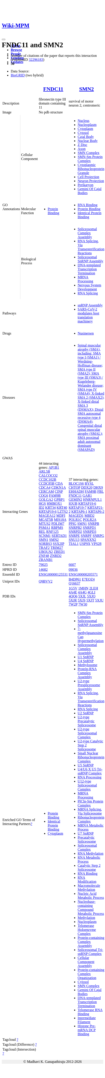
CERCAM (46, 491)
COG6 (43, 495)
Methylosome (87, 665)
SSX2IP (58, 544)
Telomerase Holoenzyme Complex (87, 930)
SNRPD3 (89, 532)
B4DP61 (75, 579)
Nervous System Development (89, 287)
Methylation (86, 918)
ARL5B (44, 471)
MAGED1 (76, 515)
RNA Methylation (90, 853)
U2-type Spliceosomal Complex (87, 733)
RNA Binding (87, 205)
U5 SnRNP (86, 765)
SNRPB (93, 524)
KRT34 (50, 507)
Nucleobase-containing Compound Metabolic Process (91, 908)
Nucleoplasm (87, 125)
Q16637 (74, 583)
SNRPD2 (75, 532)
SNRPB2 (75, 528)
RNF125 (52, 532)
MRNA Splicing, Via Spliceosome (90, 811)
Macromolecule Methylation (89, 887)
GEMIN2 (75, 499)
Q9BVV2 (45, 581)
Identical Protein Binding (54, 825)
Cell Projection (88, 177)
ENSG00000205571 (83, 574)
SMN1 (43, 540)
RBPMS (57, 528)
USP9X (84, 544)
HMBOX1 (54, 503)
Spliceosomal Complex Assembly (87, 233)
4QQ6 (73, 596)
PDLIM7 (57, 524)
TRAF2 (44, 548)
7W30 (82, 604)
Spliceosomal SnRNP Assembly (90, 259)
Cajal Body (86, 137)
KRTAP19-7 (78, 507)
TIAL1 (74, 544)
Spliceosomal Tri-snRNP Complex (90, 952)
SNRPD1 (89, 528)
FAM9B (55, 495)
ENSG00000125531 (53, 574)
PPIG (73, 524)
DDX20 (86, 487)
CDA (59, 483)
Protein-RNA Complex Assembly (87, 673)
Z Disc (82, 145)
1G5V (73, 588)
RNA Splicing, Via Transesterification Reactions (91, 247)
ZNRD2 (56, 556)
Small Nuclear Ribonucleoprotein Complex (91, 757)
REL (42, 532)
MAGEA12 (47, 515)
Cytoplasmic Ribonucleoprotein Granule (91, 169)
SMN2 (86, 89)
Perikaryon (85, 185)
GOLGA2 (46, 499)
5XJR (73, 600)
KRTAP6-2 (96, 511)
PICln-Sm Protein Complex (90, 803)
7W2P (73, 604)
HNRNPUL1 (92, 499)
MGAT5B (46, 520)
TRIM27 (57, 548)
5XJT (90, 600)
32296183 (36, 60)
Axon (82, 149)
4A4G (82, 592)
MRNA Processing (85, 279)
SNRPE (74, 536)
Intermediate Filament (87, 1020)
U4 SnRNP (86, 661)
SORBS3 (45, 544)
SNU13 (74, 540)
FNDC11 (53, 89)
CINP (59, 491)
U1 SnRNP (86, 657)
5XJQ (91, 596)
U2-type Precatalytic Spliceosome (87, 721)
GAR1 (87, 495)
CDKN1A (58, 487)
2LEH (93, 588)
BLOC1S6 (76, 483)
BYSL (89, 483)
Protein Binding (53, 211)
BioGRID (18, 75)
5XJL (82, 596)
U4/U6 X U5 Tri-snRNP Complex (90, 771)
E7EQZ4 (88, 579)
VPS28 (96, 544)
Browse (16, 50)
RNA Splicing (88, 293)
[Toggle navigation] (3, 39)
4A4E (73, 592)
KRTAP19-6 (48, 511)
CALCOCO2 (48, 475)
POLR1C (75, 520)
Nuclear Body (88, 141)
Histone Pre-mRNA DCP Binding (87, 1030)
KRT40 (62, 507)
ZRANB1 (46, 560)
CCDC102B (47, 479)
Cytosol (83, 133)
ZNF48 (44, 556)
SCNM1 (45, 536)
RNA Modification (87, 879)
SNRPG (98, 536)
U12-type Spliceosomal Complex (87, 785)
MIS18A (60, 520)
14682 (43, 569)
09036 (73, 569)
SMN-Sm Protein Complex (90, 159)
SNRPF (86, 536)
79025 (43, 565)
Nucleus (83, 121)
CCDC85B (46, 483)
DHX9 (98, 487)
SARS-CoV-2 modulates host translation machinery (88, 315)
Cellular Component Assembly (86, 962)
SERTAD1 (59, 536)
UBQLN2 (46, 552)
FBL (100, 491)
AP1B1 (54, 467)
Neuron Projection (91, 181)
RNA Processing (89, 777)
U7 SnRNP (86, 833)
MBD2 (89, 515)
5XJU (99, 600)
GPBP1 (59, 499)
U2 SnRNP (86, 713)
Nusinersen (86, 333)
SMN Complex (88, 153)
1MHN (83, 588)
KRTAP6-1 (79, 511)
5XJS (82, 600)
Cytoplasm (85, 129)
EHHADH (76, 491)
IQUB (73, 503)
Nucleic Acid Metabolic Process (91, 895)
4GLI (91, 592)
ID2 (41, 507)
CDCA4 (44, 487)
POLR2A (89, 520)
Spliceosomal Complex (87, 847)
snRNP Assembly (90, 305)
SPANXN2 (88, 540)
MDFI (60, 515)
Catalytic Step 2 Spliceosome (89, 867)
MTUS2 (44, 524)
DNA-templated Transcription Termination (89, 269)
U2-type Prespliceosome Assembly (89, 685)
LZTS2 (62, 511)
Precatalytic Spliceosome (87, 839)
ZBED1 (59, 552)
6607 (72, 565)
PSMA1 (44, 528)
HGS (42, 503)
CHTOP (74, 487)
